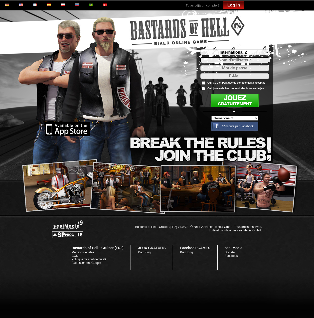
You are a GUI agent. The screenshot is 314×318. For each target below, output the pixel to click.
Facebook (231, 256)
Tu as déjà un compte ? (202, 5)
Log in (233, 5)
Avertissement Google (86, 263)
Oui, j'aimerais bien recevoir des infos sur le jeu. (236, 88)
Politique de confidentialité (238, 82)
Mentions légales (83, 252)
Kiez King (144, 252)
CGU (215, 82)
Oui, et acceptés (236, 82)
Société (230, 252)
